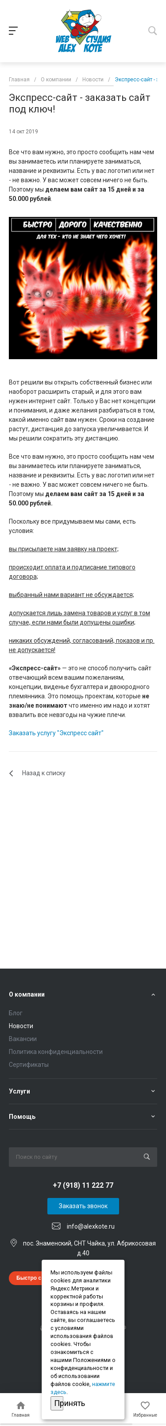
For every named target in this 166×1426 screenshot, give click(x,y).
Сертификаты (29, 1064)
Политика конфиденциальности (56, 1051)
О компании (27, 994)
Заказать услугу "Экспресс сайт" (56, 733)
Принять (59, 1403)
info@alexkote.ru (91, 1226)
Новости (21, 1025)
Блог (16, 1013)
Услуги (19, 1091)
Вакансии (23, 1038)
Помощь (22, 1116)
